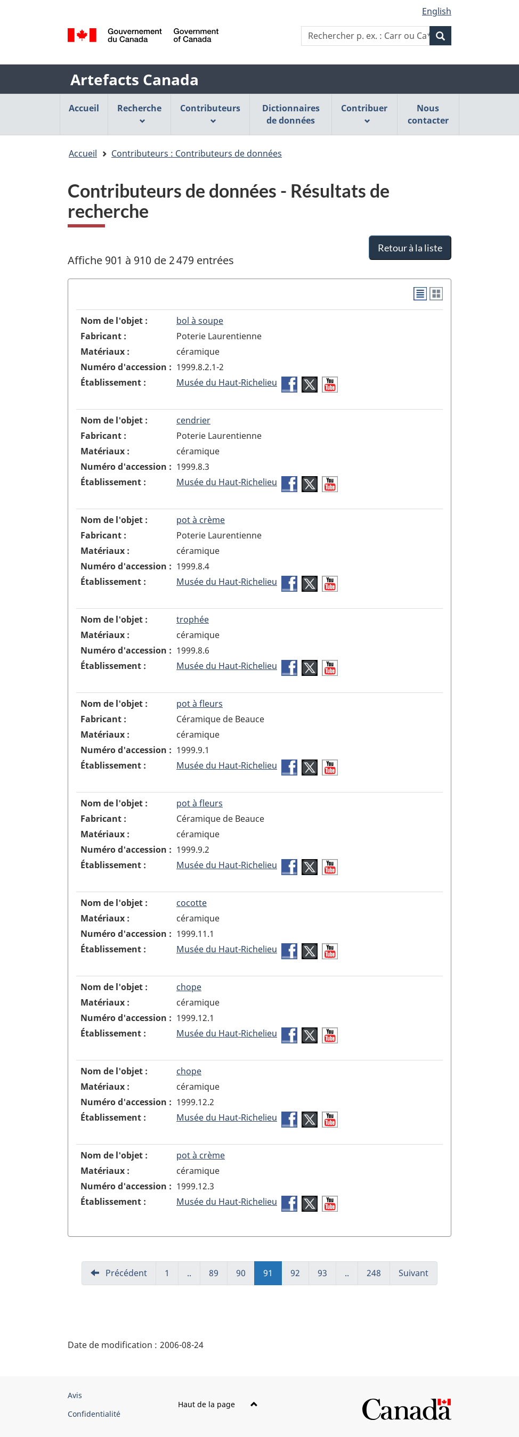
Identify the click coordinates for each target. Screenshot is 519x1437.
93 (327, 1276)
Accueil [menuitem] (84, 108)
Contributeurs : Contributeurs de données (196, 153)
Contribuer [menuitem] (364, 113)
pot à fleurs (199, 703)
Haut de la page (218, 1404)
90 (245, 1276)
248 (378, 1276)
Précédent (125, 1273)
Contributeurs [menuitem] (210, 113)
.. (193, 1276)
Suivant (413, 1273)
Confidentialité (94, 1414)
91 (272, 1276)
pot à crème (200, 520)
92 (299, 1276)
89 (218, 1276)
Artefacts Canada (134, 79)
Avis (75, 1395)
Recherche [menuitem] (139, 113)
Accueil (83, 153)
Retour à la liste (410, 248)
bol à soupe (199, 320)
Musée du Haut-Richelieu (226, 382)
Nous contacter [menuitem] (428, 114)
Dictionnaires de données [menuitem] (291, 114)
